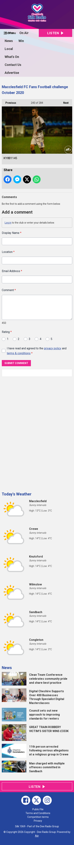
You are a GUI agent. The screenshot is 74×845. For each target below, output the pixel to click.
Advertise (12, 73)
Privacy (38, 820)
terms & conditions (19, 353)
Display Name (11, 233)
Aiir (37, 835)
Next (64, 101)
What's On (12, 57)
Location (8, 252)
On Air (24, 33)
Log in (8, 222)
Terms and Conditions (38, 813)
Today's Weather (16, 494)
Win (21, 41)
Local (9, 49)
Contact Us (13, 65)
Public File (37, 809)
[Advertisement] (29, 433)
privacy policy (52, 348)
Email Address (12, 271)
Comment (9, 290)
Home (9, 33)
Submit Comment (16, 363)
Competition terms (38, 816)
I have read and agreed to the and (36, 350)
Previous (9, 101)
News (9, 41)
